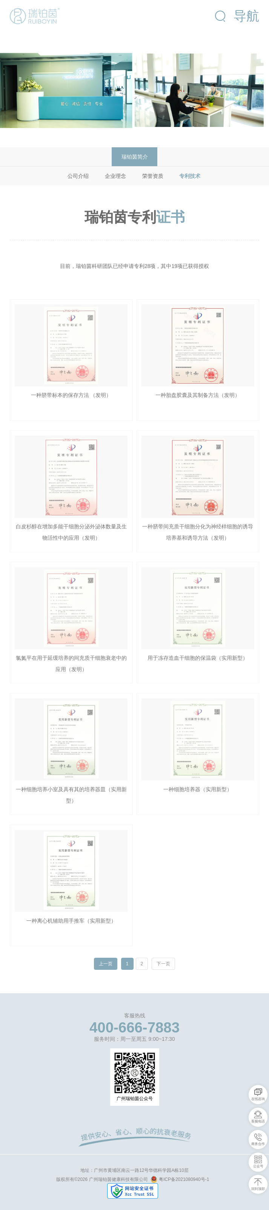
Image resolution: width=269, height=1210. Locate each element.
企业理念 (115, 176)
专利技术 (189, 176)
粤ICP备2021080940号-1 (180, 1179)
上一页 (105, 963)
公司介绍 (78, 176)
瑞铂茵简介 (134, 157)
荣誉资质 (152, 176)
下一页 (163, 963)
